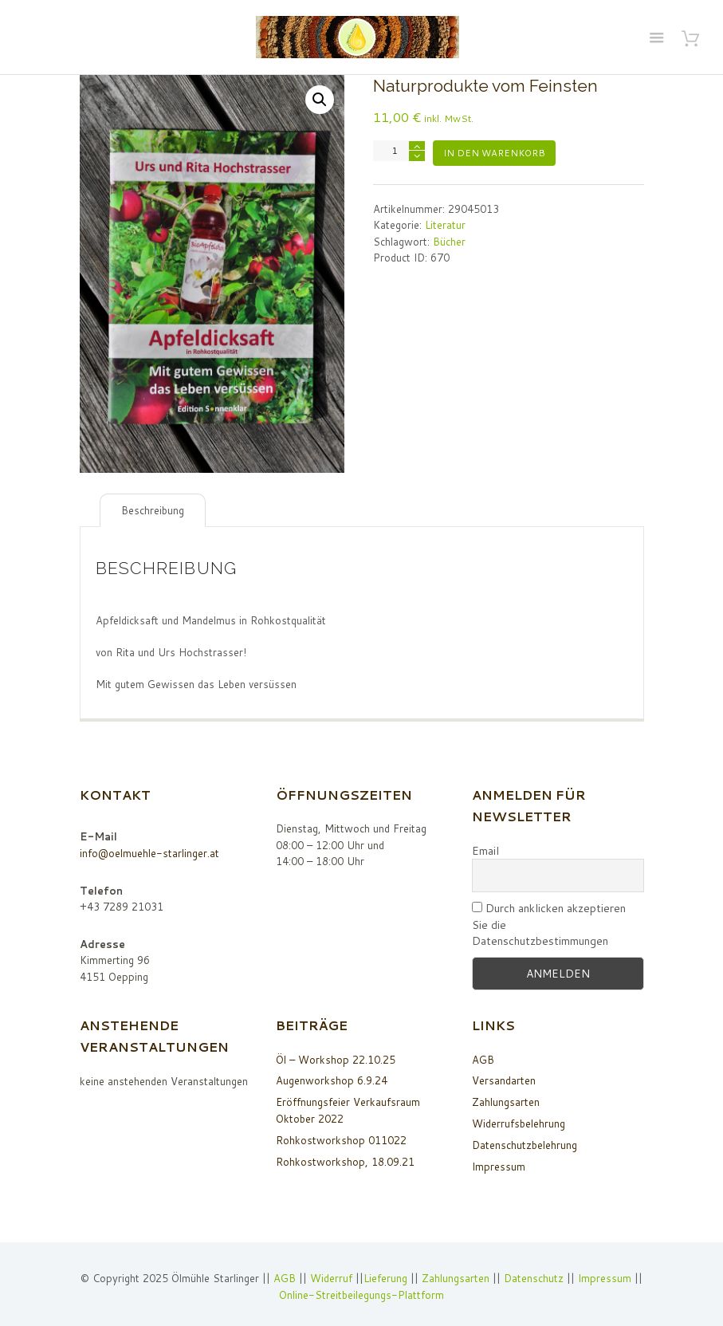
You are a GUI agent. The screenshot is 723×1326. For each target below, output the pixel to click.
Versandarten (504, 1080)
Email (485, 851)
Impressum (498, 1166)
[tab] (153, 511)
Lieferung (385, 1278)
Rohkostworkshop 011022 (341, 1140)
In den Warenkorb (494, 153)
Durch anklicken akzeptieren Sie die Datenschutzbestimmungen (549, 924)
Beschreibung (152, 510)
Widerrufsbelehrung (518, 1123)
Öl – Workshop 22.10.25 (335, 1060)
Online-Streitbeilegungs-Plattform (361, 1295)
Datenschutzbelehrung (524, 1145)
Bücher (449, 241)
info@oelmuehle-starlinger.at (149, 853)
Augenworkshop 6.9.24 (331, 1080)
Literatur (445, 225)
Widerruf (333, 1278)
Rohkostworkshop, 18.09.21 (345, 1162)
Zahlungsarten (506, 1102)
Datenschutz (534, 1278)
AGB (483, 1060)
